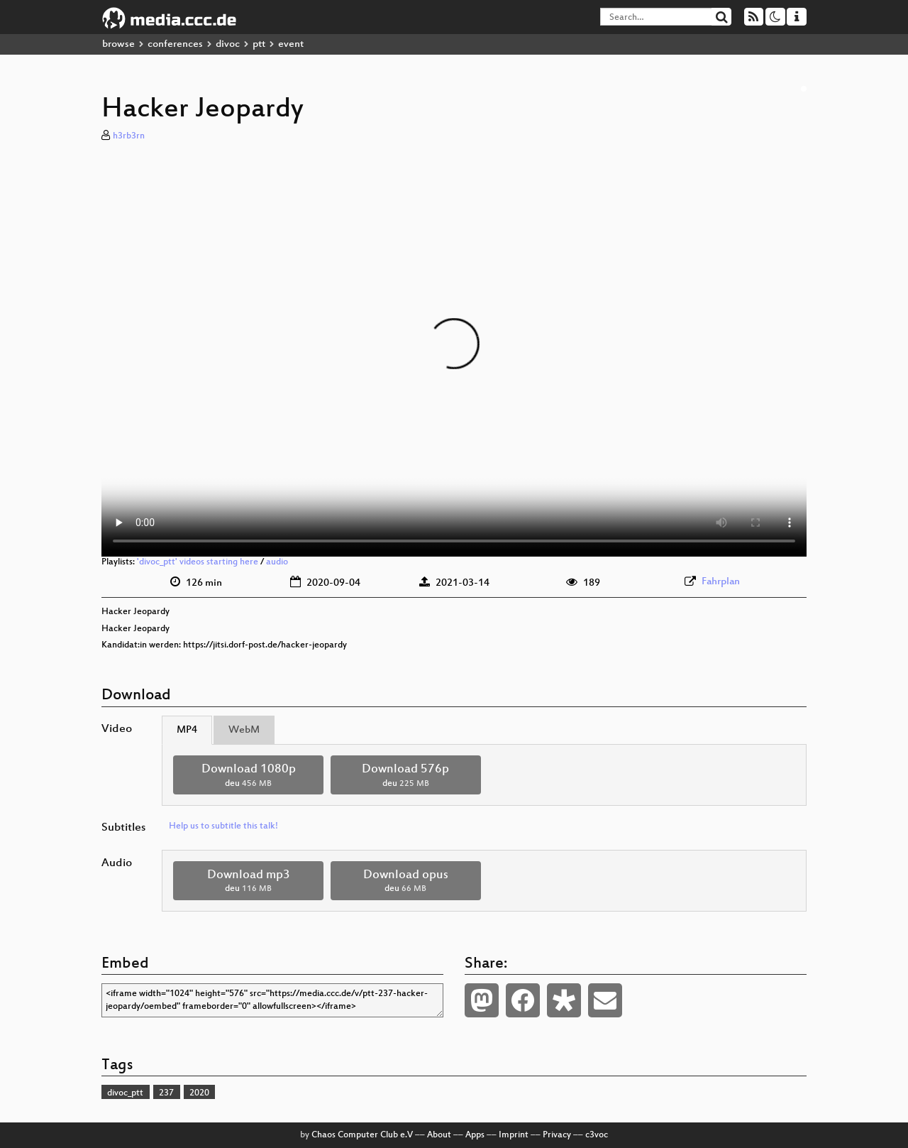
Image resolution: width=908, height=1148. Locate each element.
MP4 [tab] (187, 730)
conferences (175, 44)
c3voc (596, 1135)
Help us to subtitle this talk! (223, 826)
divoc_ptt (125, 1093)
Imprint (513, 1135)
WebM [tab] (244, 730)
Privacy (557, 1135)
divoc (228, 44)
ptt (259, 44)
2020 (199, 1093)
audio (277, 562)
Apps (475, 1135)
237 (166, 1093)
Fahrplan (721, 582)
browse (118, 44)
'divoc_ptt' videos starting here (197, 562)
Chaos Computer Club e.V (362, 1135)
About (439, 1135)
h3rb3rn (129, 136)
